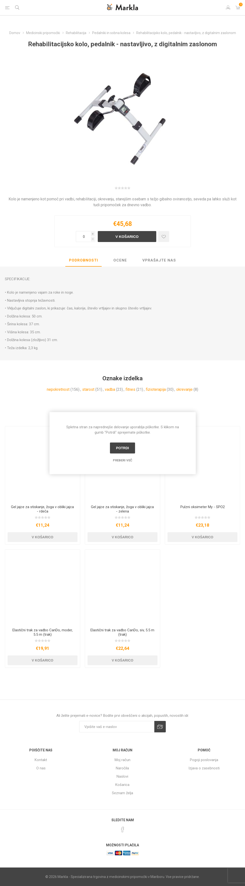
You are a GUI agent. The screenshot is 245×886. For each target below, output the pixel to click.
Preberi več (122, 460)
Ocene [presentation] (120, 260)
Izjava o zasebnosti (204, 768)
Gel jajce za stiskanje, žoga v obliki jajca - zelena (122, 509)
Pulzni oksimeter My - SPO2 (202, 507)
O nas (41, 768)
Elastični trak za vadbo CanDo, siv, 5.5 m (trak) (122, 632)
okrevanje (184, 389)
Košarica (122, 785)
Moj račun (122, 760)
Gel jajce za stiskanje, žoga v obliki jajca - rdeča (42, 509)
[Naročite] (116, 726)
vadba (110, 389)
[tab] (83, 260)
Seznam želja (122, 793)
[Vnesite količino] (83, 236)
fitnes (130, 389)
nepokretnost (58, 389)
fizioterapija (156, 389)
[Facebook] (123, 829)
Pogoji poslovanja (204, 760)
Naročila (122, 768)
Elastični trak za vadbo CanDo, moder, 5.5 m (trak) (42, 632)
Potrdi (122, 448)
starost (88, 389)
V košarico (126, 236)
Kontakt (41, 760)
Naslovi (122, 776)
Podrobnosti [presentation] (83, 260)
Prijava (160, 726)
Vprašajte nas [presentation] (159, 260)
